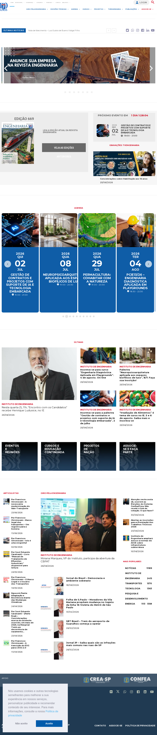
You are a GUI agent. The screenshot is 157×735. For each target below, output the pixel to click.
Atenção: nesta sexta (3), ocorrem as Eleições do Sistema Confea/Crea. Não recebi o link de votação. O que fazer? (142, 504)
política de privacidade (140, 725)
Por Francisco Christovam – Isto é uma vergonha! (21, 540)
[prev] (108, 30)
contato (100, 725)
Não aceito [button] (21, 723)
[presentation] (6, 68)
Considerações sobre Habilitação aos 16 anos (124, 178)
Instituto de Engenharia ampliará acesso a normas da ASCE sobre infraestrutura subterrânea (142, 541)
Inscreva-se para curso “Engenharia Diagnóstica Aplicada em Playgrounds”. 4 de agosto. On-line (97, 373)
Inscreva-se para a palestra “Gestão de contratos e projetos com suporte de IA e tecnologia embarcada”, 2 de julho (97, 417)
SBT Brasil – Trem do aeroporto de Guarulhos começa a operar (87, 622)
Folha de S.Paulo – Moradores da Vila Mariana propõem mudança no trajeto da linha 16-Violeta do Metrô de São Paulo (90, 603)
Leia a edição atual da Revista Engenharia (60, 130)
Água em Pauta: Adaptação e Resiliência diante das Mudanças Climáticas (20, 597)
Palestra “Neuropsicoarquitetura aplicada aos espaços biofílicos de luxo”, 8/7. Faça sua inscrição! (137, 374)
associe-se (115, 725)
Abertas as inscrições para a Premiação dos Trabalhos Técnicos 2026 (142, 522)
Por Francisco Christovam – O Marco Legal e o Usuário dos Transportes (22, 580)
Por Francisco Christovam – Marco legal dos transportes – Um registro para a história (21, 522)
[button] (23, 715)
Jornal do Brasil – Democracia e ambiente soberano (85, 578)
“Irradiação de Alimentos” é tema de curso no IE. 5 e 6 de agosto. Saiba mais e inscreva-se (137, 416)
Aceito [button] (49, 723)
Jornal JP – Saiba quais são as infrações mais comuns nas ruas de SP (90, 643)
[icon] (127, 29)
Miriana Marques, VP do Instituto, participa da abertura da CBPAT (77, 559)
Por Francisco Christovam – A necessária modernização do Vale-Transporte (20, 503)
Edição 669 (24, 118)
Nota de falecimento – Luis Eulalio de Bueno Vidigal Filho (54, 30)
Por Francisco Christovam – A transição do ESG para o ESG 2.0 (20, 643)
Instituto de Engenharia (17, 403)
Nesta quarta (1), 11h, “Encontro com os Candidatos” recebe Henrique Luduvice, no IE (34, 408)
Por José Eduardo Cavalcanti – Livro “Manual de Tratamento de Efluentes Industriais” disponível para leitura (20, 559)
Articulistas (11, 492)
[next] (114, 30)
